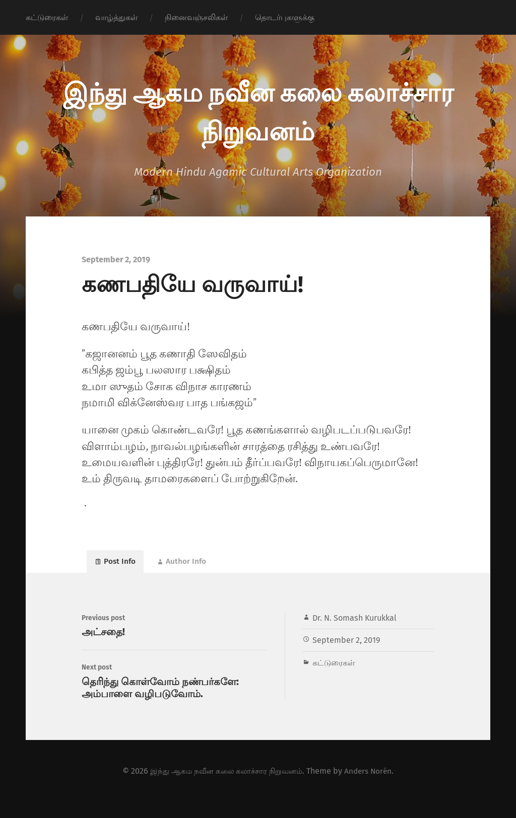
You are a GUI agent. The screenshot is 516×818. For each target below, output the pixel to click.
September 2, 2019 (346, 646)
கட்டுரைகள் (47, 17)
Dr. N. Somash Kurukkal (354, 623)
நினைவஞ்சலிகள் (196, 17)
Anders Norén (372, 786)
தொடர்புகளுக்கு (284, 17)
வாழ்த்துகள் (116, 17)
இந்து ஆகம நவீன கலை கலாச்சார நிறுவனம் (225, 786)
